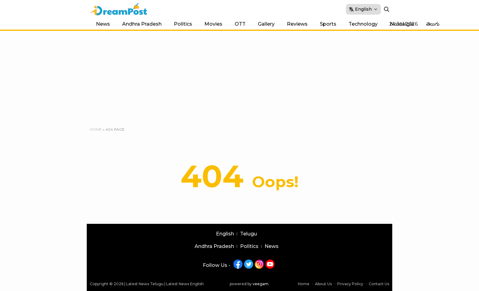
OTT (240, 24)
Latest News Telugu (144, 284)
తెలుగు (433, 24)
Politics (183, 24)
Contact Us (379, 284)
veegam (261, 284)
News (103, 24)
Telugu (248, 233)
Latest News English (185, 284)
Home (96, 129)
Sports (328, 24)
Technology (363, 24)
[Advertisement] (239, 76)
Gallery (266, 24)
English (225, 233)
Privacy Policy (350, 284)
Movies (213, 24)
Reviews (297, 24)
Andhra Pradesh (142, 24)
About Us (323, 284)
